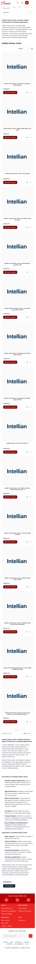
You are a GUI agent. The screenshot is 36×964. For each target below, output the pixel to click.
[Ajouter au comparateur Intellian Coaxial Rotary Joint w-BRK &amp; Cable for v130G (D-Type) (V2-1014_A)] (30, 497)
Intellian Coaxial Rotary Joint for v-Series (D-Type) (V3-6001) (17, 533)
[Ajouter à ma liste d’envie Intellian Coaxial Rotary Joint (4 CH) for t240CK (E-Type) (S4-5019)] (27, 92)
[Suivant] (22, 729)
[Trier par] (23, 48)
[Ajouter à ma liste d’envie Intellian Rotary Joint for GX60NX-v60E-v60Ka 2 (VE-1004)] (27, 137)
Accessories (26, 7)
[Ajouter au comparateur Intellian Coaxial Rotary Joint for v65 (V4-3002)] (30, 182)
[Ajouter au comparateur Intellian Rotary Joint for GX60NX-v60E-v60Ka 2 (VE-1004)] (30, 137)
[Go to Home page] (6, 3)
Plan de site (21, 920)
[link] (12, 729)
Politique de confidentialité (8, 911)
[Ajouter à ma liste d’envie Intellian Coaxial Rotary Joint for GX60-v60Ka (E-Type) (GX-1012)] (27, 272)
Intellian (19, 7)
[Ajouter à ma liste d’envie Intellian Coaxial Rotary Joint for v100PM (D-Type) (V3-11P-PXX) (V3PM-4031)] (27, 631)
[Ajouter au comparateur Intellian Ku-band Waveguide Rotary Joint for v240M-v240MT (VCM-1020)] (30, 676)
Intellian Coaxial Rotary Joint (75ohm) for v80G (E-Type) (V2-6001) (17, 354)
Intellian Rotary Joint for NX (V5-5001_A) (17, 443)
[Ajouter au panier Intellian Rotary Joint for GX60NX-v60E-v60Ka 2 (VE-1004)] (10, 137)
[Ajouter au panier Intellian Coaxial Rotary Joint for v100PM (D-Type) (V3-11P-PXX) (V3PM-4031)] (10, 631)
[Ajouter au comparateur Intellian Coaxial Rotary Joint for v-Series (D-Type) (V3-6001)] (30, 542)
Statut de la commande (24, 911)
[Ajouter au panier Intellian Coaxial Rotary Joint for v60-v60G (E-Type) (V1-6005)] (10, 227)
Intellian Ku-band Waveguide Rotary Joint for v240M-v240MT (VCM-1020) (17, 668)
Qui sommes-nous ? (6, 908)
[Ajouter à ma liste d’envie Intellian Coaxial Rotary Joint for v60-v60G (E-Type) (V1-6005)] (27, 227)
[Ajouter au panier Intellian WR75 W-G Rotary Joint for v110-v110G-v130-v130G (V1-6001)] (10, 317)
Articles (8, 7)
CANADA (26, 942)
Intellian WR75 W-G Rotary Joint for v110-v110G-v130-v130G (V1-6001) (17, 309)
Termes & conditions (6, 914)
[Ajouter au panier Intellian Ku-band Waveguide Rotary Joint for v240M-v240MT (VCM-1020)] (10, 676)
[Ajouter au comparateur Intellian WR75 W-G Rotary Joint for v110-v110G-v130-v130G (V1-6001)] (30, 317)
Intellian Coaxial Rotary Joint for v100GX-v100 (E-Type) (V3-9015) (17, 578)
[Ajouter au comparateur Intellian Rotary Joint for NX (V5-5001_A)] (30, 452)
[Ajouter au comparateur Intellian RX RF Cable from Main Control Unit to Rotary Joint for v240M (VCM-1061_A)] (30, 721)
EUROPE (9, 944)
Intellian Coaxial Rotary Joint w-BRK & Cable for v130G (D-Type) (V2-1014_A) (17, 489)
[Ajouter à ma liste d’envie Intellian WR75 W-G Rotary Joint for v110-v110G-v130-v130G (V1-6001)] (27, 317)
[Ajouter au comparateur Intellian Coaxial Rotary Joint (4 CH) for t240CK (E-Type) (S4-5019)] (30, 92)
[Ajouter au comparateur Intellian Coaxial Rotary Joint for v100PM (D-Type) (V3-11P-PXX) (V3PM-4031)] (30, 631)
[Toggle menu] (31, 3)
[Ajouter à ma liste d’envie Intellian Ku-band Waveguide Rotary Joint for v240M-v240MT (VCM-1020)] (27, 676)
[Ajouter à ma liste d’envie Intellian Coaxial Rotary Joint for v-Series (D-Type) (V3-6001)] (27, 542)
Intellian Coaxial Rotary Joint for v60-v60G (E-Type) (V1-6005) (17, 219)
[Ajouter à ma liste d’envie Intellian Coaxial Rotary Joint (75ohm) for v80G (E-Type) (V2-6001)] (27, 362)
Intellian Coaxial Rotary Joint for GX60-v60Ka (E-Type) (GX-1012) (17, 264)
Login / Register (22, 908)
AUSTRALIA (18, 942)
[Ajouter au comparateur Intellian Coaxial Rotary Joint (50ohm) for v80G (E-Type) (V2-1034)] (30, 407)
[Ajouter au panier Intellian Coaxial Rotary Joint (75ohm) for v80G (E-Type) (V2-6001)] (10, 362)
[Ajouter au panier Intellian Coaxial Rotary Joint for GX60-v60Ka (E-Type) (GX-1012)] (10, 272)
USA (27, 944)
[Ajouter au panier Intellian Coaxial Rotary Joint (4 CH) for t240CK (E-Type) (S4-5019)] (10, 92)
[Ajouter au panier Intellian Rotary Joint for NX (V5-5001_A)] (10, 452)
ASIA (11, 942)
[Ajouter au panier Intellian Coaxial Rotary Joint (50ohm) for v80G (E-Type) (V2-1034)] (10, 407)
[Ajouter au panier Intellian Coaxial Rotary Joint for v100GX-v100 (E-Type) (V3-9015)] (10, 586)
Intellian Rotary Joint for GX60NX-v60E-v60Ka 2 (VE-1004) (17, 129)
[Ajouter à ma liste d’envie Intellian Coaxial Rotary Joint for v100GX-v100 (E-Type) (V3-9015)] (27, 586)
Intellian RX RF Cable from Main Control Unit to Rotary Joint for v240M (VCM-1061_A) (17, 713)
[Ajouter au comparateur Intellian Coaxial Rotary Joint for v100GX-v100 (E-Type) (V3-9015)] (30, 586)
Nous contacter (5, 920)
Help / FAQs (4, 923)
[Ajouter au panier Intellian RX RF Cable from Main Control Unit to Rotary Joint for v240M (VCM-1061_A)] (10, 721)
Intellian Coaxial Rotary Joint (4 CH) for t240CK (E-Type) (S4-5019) (17, 84)
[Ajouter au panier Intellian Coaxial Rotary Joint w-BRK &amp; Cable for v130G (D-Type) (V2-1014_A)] (10, 497)
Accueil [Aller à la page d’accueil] (3, 7)
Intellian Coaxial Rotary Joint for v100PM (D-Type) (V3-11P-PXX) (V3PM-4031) (17, 623)
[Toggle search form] (17, 2)
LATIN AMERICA (19, 944)
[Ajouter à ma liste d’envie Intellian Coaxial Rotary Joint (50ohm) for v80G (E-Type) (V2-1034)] (27, 407)
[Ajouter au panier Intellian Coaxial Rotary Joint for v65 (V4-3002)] (10, 182)
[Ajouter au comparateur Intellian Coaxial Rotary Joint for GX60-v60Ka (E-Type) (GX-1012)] (30, 272)
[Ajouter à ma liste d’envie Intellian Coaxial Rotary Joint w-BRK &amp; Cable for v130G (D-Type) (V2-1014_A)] (27, 497)
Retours (10, 926)
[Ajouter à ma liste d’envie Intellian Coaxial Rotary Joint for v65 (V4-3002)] (27, 182)
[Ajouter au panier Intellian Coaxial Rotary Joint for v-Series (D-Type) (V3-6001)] (10, 541)
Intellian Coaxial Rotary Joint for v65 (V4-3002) (17, 173)
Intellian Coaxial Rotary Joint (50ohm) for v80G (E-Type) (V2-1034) (17, 399)
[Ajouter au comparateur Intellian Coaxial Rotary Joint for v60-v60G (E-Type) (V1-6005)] (30, 227)
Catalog (14, 7)
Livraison (3, 926)
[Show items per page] (30, 733)
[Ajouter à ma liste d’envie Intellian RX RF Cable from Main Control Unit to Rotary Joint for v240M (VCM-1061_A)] (27, 721)
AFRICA (5, 942)
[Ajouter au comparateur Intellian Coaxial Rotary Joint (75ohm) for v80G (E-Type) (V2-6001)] (30, 362)
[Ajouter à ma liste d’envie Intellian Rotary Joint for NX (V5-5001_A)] (27, 452)
